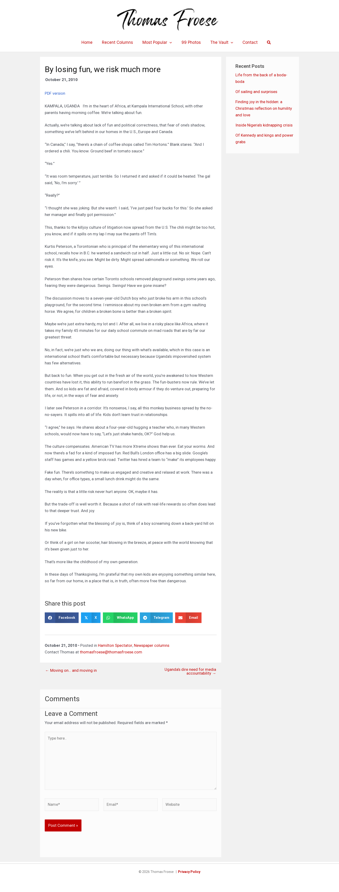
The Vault (219, 42)
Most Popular (158, 42)
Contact (246, 42)
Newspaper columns (152, 645)
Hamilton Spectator (115, 645)
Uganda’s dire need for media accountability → (190, 672)
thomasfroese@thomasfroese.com (111, 651)
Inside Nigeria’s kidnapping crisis (264, 125)
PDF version (55, 93)
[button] (265, 42)
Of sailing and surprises (256, 91)
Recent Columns (119, 42)
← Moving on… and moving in (71, 670)
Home (90, 42)
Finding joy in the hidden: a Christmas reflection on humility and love (263, 108)
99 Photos (190, 42)
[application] (170, 42)
